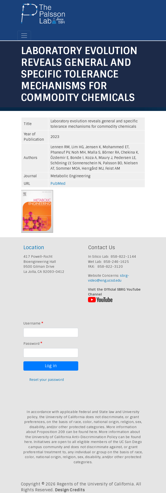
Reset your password (46, 379)
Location (33, 247)
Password (31, 343)
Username (31, 323)
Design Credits (70, 490)
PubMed (58, 183)
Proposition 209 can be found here (67, 432)
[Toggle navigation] (24, 35)
